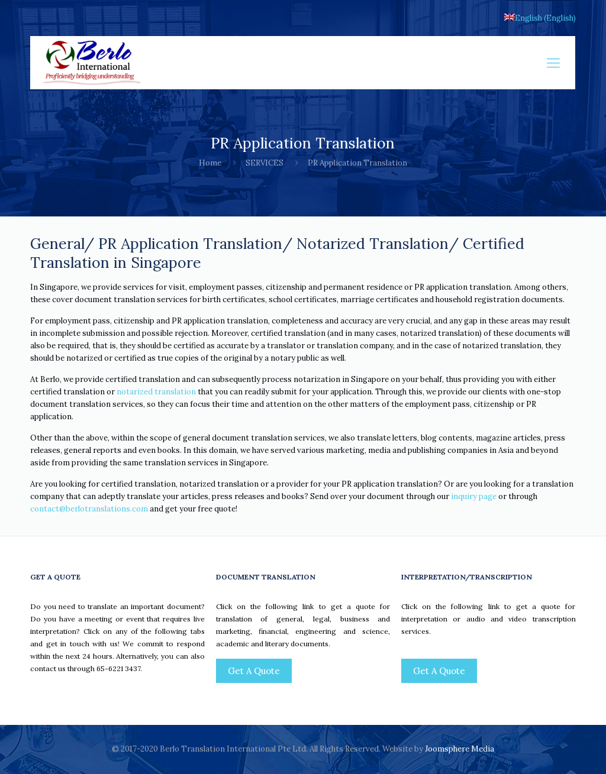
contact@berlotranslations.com (89, 509)
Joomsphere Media (459, 749)
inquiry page (474, 496)
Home (210, 163)
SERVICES (264, 163)
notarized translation (156, 392)
